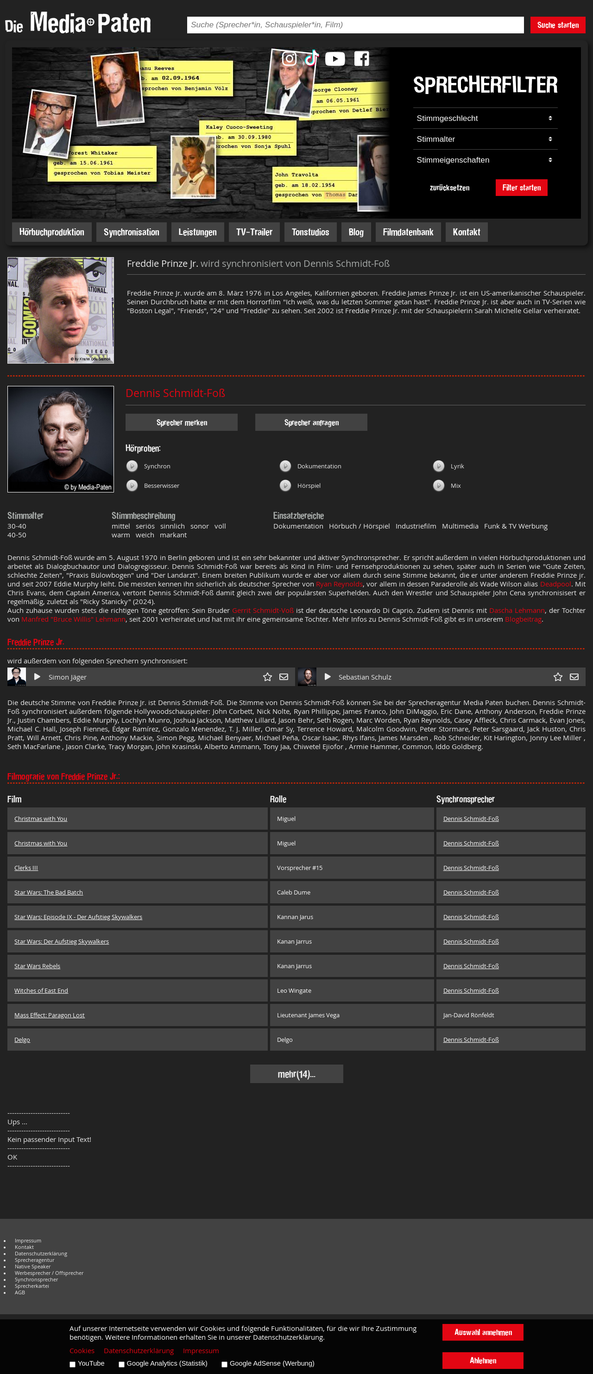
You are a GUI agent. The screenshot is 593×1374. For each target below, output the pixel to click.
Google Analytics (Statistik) (167, 1363)
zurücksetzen (449, 187)
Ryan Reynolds (339, 584)
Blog (356, 232)
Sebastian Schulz (365, 677)
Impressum (28, 1240)
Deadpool (555, 584)
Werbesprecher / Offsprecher (49, 1273)
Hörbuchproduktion (51, 232)
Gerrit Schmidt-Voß (264, 610)
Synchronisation (131, 232)
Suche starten (558, 25)
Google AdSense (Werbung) (272, 1363)
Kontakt (466, 232)
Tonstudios (310, 232)
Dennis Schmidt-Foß (175, 393)
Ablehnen (483, 1360)
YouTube (91, 1363)
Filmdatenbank (408, 232)
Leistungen (198, 232)
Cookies (82, 1350)
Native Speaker (32, 1266)
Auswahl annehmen (483, 1332)
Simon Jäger (68, 677)
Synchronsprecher (36, 1279)
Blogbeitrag (523, 619)
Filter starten (522, 187)
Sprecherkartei (32, 1286)
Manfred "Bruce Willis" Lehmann (73, 619)
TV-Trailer (254, 232)
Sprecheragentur (34, 1260)
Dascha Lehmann (517, 610)
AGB (20, 1292)
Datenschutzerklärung (41, 1253)
